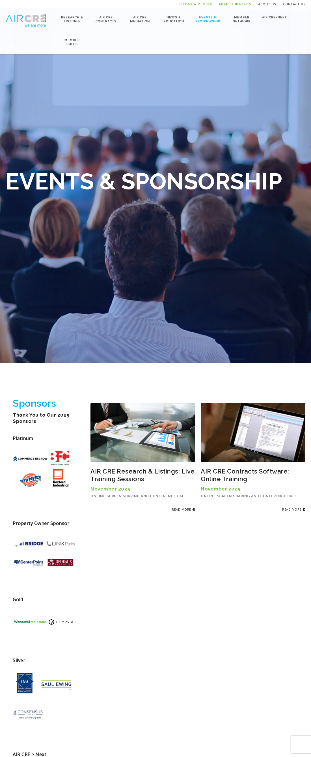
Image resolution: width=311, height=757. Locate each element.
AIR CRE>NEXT (274, 17)
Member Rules (72, 42)
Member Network (241, 19)
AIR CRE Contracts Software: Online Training (245, 475)
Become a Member (195, 4)
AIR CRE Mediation (140, 19)
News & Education (174, 19)
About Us (267, 4)
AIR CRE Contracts (106, 19)
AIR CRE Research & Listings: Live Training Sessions (142, 475)
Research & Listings (72, 19)
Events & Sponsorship (207, 19)
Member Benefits (235, 4)
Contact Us (294, 4)
